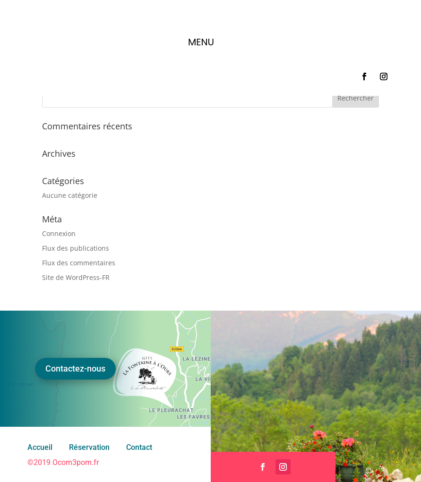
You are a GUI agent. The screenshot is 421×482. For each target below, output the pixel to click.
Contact (139, 447)
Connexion (59, 233)
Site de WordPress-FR (76, 277)
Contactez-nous (75, 368)
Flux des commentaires (78, 262)
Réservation (89, 447)
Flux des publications (75, 248)
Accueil (39, 447)
